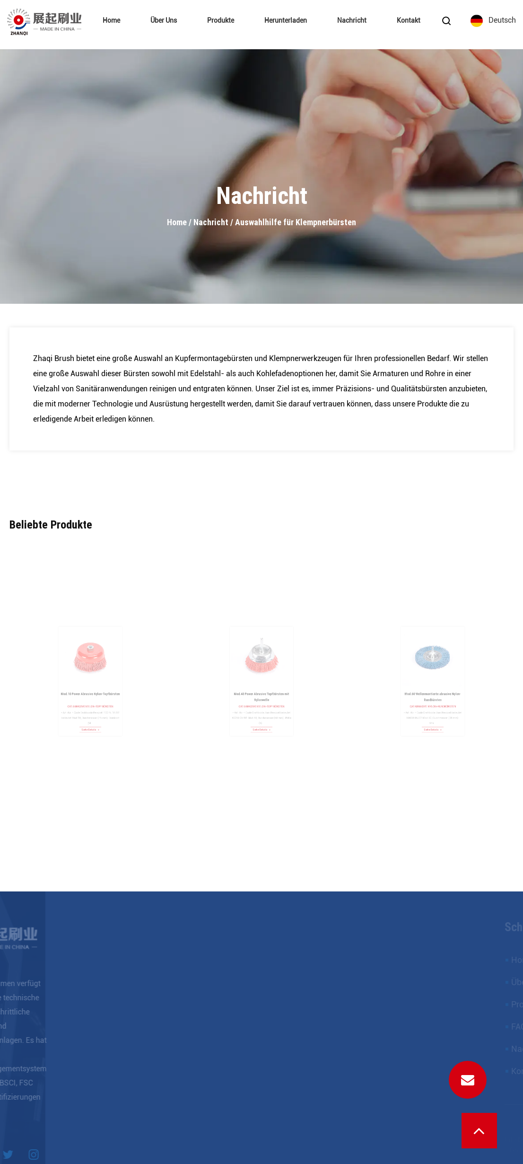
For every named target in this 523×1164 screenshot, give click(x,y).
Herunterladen (285, 21)
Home (111, 21)
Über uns (163, 21)
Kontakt (408, 21)
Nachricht (351, 21)
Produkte (220, 21)
